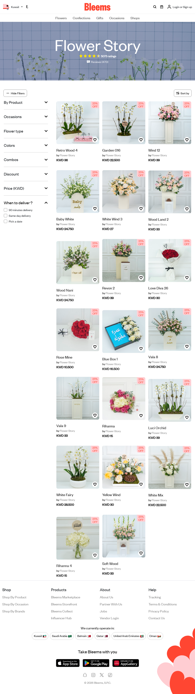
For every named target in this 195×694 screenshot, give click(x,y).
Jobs (103, 611)
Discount (11, 174)
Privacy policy (159, 611)
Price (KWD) (14, 188)
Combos (11, 159)
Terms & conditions (163, 604)
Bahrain (84, 636)
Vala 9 (61, 435)
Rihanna (108, 438)
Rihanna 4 (64, 576)
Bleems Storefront (64, 604)
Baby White (65, 220)
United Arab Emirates (128, 636)
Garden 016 (111, 150)
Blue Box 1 (110, 370)
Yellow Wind (111, 504)
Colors (9, 145)
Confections (81, 17)
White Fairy (64, 495)
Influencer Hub (61, 617)
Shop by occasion (15, 604)
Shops (135, 17)
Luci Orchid (157, 439)
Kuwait (40, 636)
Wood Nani (64, 301)
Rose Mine (64, 369)
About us (106, 597)
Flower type (13, 131)
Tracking (155, 597)
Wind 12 (154, 150)
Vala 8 (153, 358)
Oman (155, 636)
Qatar (102, 636)
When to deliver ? (18, 202)
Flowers (61, 17)
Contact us (157, 617)
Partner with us (111, 604)
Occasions (116, 17)
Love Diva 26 (158, 297)
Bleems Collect (62, 611)
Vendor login (109, 617)
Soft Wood (110, 564)
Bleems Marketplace (65, 597)
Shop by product (14, 597)
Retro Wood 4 (67, 150)
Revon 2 (108, 289)
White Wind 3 (112, 228)
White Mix (155, 507)
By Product (13, 102)
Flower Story (65, 155)
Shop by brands (13, 611)
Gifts (99, 17)
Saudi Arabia (62, 636)
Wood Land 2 (158, 231)
